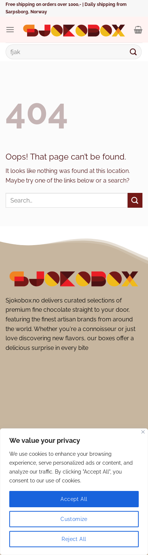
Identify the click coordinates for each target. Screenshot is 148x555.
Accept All (73, 499)
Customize (74, 519)
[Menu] (10, 29)
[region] (74, 491)
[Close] (143, 432)
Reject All (74, 539)
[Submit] (133, 51)
